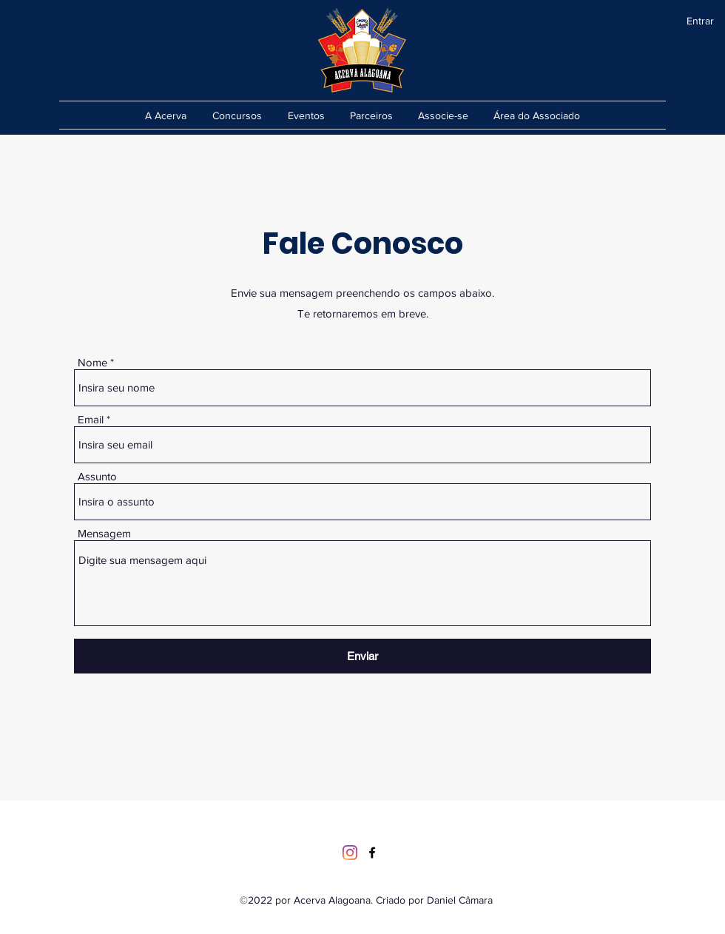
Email (91, 419)
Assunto (97, 476)
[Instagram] (350, 852)
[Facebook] (372, 852)
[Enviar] (362, 656)
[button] (443, 115)
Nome (92, 362)
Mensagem (104, 533)
